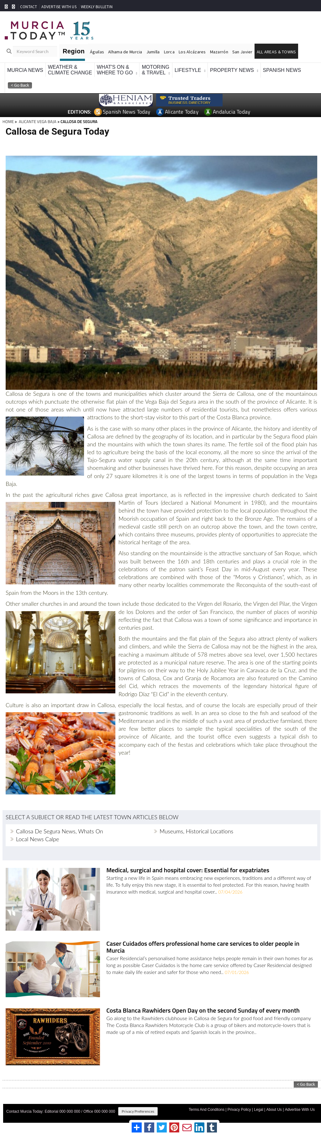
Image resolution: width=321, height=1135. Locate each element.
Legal (258, 1107)
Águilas (97, 52)
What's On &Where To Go (115, 69)
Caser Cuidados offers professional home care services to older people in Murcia (201, 946)
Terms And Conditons (206, 1107)
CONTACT (28, 6)
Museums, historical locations (196, 831)
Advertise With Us (300, 1107)
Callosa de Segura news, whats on (59, 831)
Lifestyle (188, 70)
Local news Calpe (37, 839)
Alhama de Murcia (125, 52)
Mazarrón (219, 52)
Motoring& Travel (155, 69)
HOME (8, 121)
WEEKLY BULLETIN (97, 6)
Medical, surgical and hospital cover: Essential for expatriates (186, 870)
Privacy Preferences (138, 1109)
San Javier (242, 52)
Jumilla (153, 52)
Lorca (169, 52)
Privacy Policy (239, 1107)
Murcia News (25, 70)
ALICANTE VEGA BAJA (37, 121)
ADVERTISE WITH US (58, 6)
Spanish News (282, 70)
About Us (274, 1107)
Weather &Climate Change (70, 69)
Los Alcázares (192, 52)
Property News (232, 70)
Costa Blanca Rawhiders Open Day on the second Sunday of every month (202, 1010)
